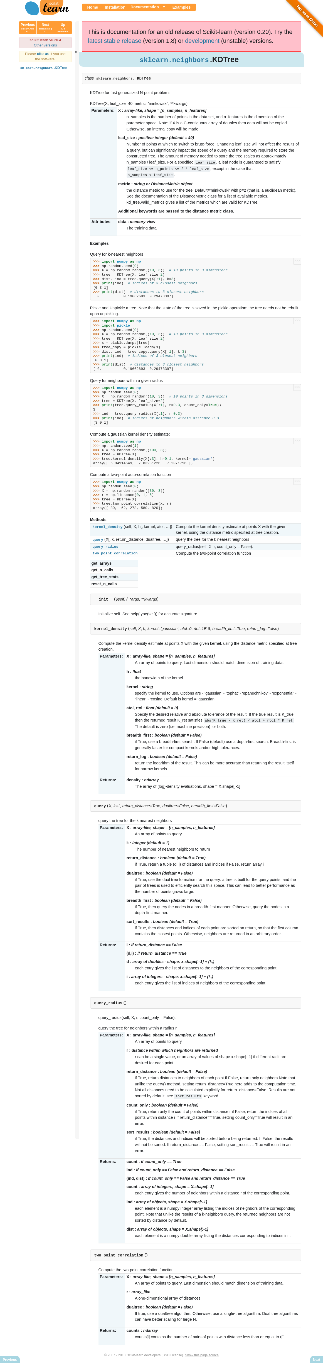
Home (92, 7)
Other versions (45, 45)
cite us (44, 53)
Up (63, 28)
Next (45, 28)
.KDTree (43, 67)
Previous (28, 28)
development (202, 40)
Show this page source (202, 1354)
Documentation (144, 7)
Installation (115, 7)
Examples (181, 7)
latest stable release (114, 40)
